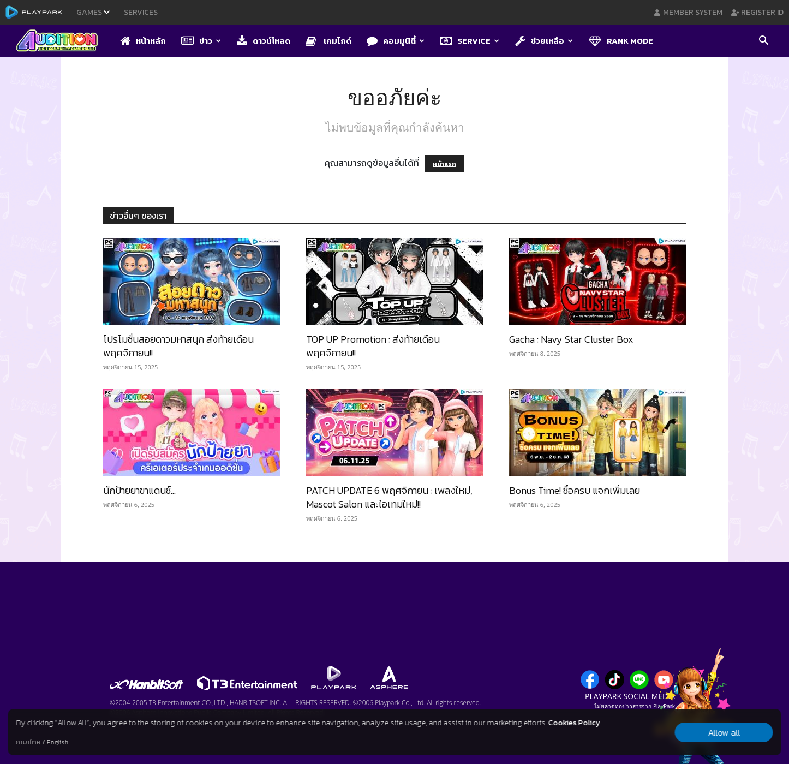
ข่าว (201, 40)
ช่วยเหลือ (544, 40)
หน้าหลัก (143, 40)
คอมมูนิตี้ (396, 40)
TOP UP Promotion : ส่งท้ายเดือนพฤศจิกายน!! (373, 346)
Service (469, 40)
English (57, 742)
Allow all (724, 732)
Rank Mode (621, 40)
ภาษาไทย (28, 742)
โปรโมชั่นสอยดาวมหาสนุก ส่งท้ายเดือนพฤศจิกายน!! (178, 346)
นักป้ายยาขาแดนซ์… (139, 490)
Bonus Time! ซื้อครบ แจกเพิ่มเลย (574, 490)
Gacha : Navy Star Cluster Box (571, 339)
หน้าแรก (444, 163)
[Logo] (62, 41)
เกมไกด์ (328, 40)
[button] (763, 41)
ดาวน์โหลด (263, 40)
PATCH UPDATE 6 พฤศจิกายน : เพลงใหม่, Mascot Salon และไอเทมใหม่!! (389, 497)
